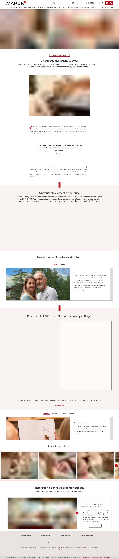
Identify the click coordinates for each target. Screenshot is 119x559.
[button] (99, 3)
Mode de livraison (45, 535)
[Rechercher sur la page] (62, 3)
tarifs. (53, 557)
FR (59, 550)
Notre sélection (84, 542)
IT (61, 550)
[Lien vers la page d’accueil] (21, 3)
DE (57, 550)
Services (23, 542)
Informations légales (46, 542)
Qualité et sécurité (65, 535)
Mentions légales (107, 557)
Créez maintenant (59, 405)
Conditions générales (86, 557)
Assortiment (64, 542)
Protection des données (97, 557)
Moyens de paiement (26, 535)
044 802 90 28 (84, 547)
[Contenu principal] (59, 270)
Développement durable (87, 535)
